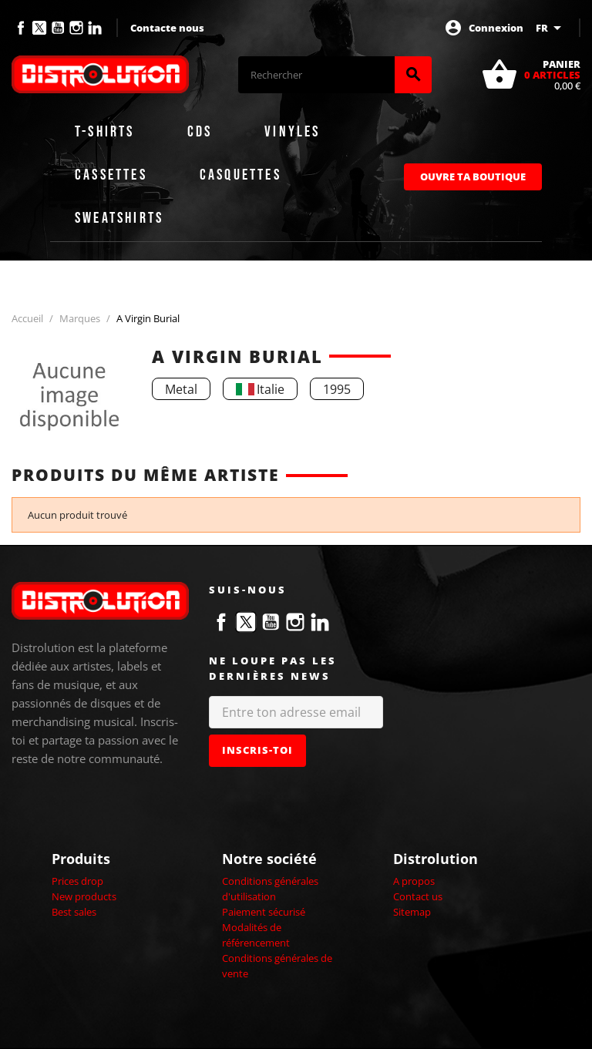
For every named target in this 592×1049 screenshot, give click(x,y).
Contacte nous (167, 28)
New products (84, 896)
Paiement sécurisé (263, 912)
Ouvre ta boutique (473, 176)
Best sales (74, 912)
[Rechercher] (316, 74)
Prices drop (77, 881)
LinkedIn (95, 27)
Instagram (76, 27)
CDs (200, 132)
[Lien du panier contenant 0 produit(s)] (530, 74)
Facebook (21, 27)
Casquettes (240, 175)
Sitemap (412, 912)
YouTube (58, 27)
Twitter (39, 27)
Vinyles (292, 132)
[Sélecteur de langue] (551, 27)
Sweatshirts (119, 218)
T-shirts (105, 132)
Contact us (417, 896)
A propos (414, 881)
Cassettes (111, 175)
